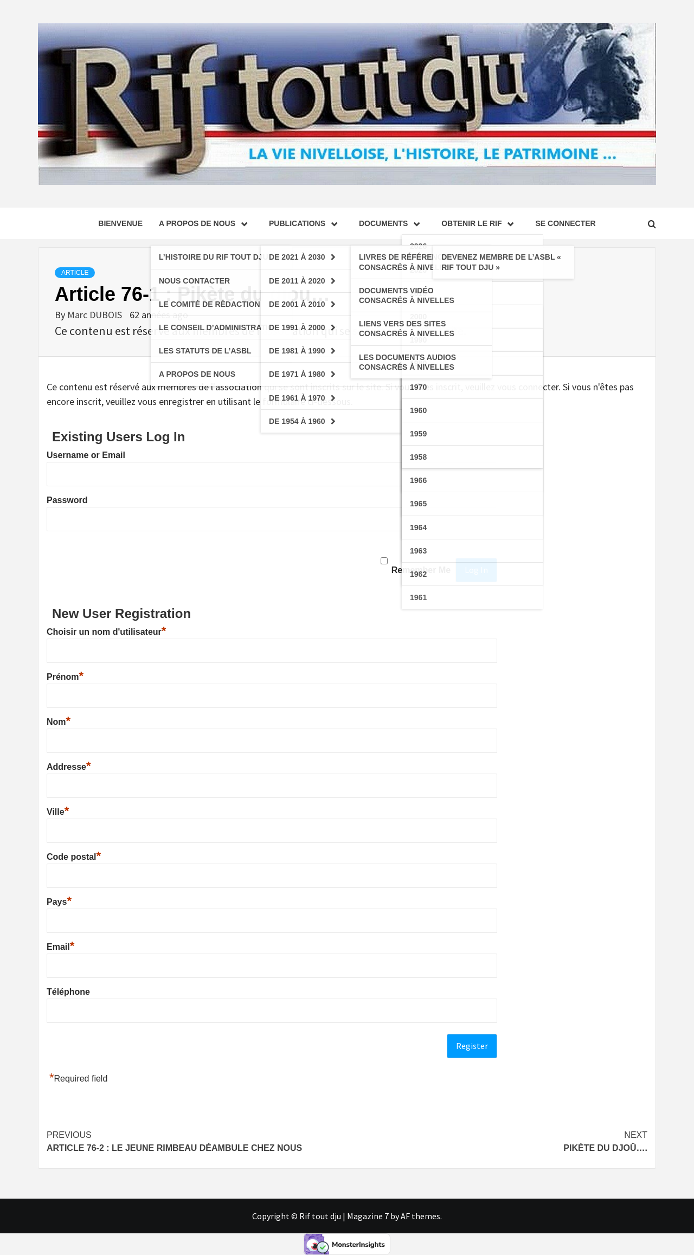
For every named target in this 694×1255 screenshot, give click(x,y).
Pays (59, 901)
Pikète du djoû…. (497, 1141)
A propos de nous (206, 223)
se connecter (565, 223)
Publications (306, 223)
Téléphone (68, 991)
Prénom (65, 676)
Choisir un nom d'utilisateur (106, 631)
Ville (58, 811)
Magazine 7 (368, 1216)
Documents (392, 223)
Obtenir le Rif (480, 223)
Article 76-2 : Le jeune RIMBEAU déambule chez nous (197, 1141)
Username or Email (86, 455)
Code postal (74, 856)
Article (74, 272)
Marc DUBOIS (95, 314)
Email (60, 946)
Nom (58, 721)
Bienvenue (120, 223)
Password (67, 500)
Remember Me (421, 570)
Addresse (69, 766)
